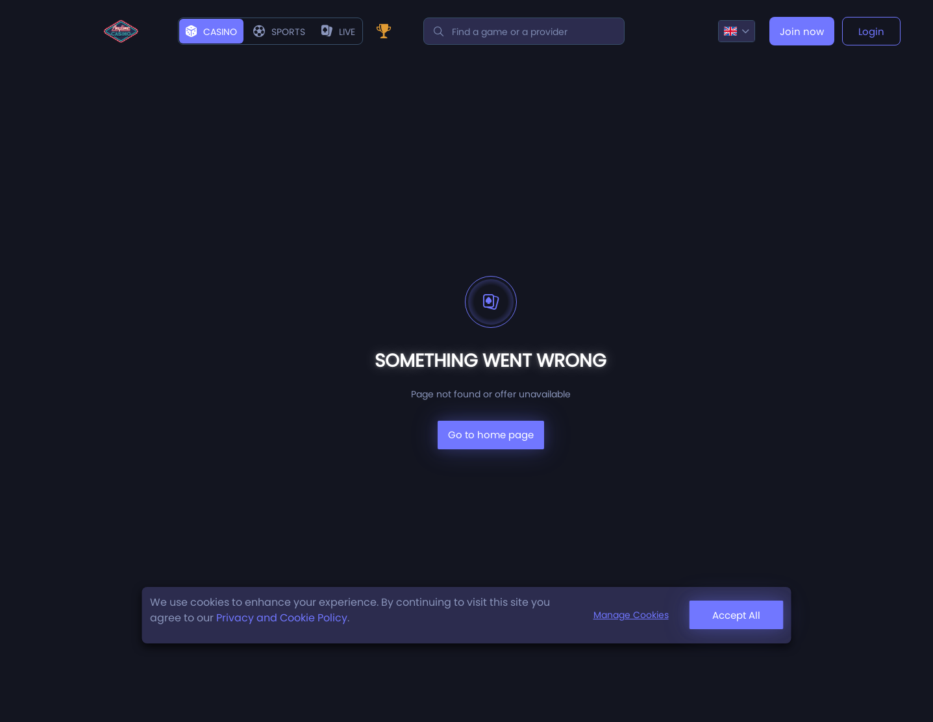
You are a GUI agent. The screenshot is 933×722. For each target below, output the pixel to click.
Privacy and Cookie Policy (281, 617)
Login (871, 31)
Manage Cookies (631, 614)
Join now (802, 31)
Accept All (736, 615)
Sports (279, 31)
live (338, 31)
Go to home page (491, 435)
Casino (211, 31)
